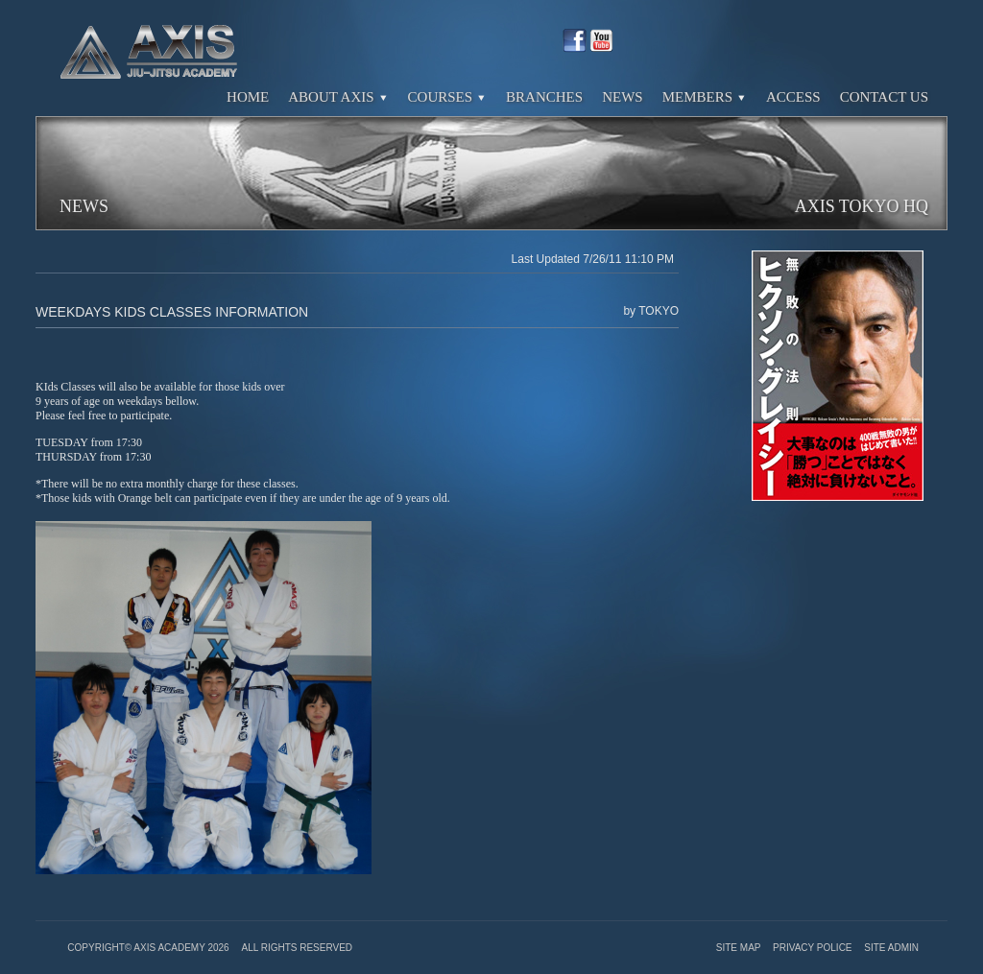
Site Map (739, 947)
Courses (448, 97)
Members (704, 97)
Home (248, 97)
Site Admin (891, 947)
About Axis (338, 97)
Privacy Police (813, 947)
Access (793, 97)
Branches (544, 97)
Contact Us (884, 97)
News (622, 97)
